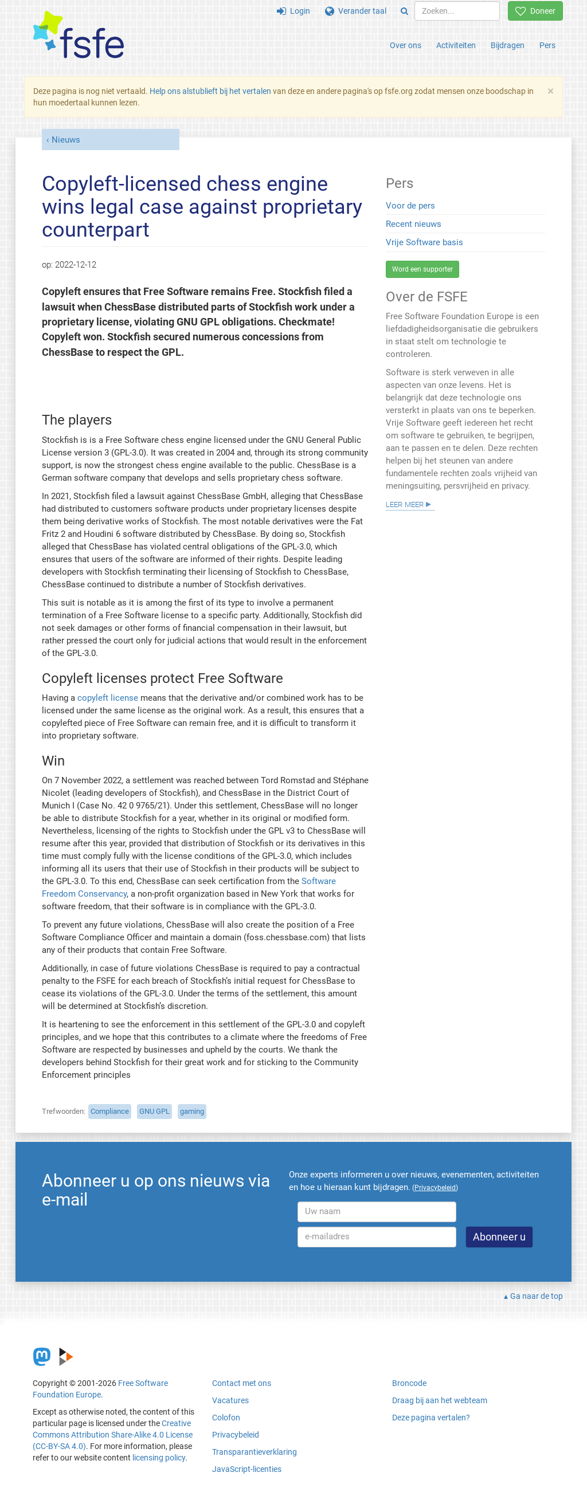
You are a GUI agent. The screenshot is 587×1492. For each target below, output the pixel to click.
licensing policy (158, 1457)
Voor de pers (410, 206)
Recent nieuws (413, 224)
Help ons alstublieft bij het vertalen (210, 91)
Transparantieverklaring (254, 1451)
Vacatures (230, 1400)
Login (293, 10)
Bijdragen (508, 45)
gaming (192, 1111)
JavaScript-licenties (246, 1469)
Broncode (409, 1383)
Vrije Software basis (424, 242)
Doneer (535, 10)
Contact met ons (241, 1383)
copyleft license (107, 698)
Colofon (226, 1417)
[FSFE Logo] (78, 35)
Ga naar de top (536, 1296)
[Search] (404, 11)
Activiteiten (456, 45)
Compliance (110, 1111)
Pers (547, 45)
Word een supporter (422, 269)
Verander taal (355, 10)
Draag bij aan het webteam (439, 1400)
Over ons (405, 45)
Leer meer (405, 503)
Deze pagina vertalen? (431, 1417)
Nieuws (66, 140)
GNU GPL (154, 1111)
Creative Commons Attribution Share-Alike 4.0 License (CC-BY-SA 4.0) (113, 1435)
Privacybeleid (235, 1434)
